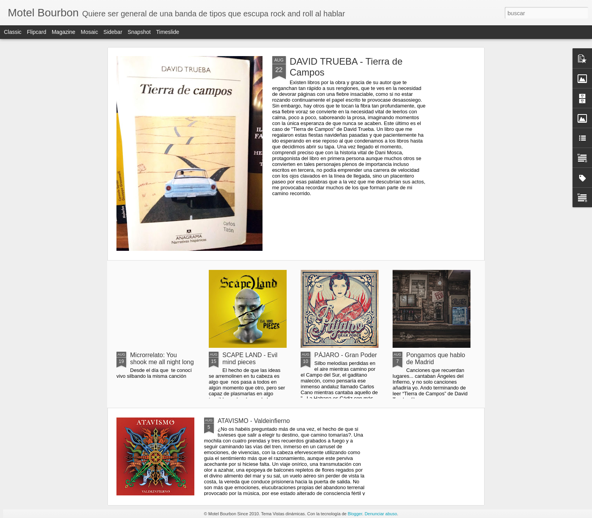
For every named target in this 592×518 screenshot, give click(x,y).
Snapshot (139, 32)
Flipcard (36, 32)
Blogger (355, 513)
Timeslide (167, 32)
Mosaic (89, 32)
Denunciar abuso (381, 513)
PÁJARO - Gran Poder (345, 355)
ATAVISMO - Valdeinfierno (254, 421)
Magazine (64, 32)
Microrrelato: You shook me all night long (162, 358)
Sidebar (113, 32)
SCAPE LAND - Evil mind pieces (249, 358)
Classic (12, 32)
